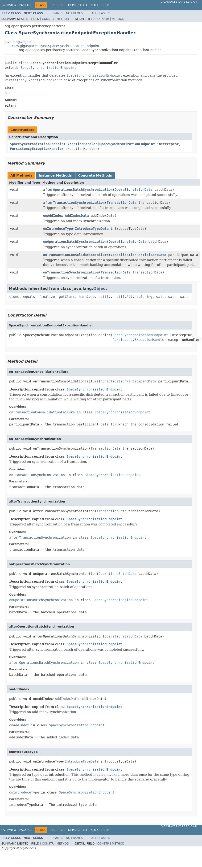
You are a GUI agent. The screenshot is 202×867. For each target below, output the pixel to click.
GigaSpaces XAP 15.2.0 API (179, 1)
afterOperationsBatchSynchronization (78, 189)
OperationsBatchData (133, 189)
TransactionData (121, 202)
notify (105, 297)
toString (144, 297)
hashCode (87, 297)
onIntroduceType (58, 228)
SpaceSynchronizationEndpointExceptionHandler (53, 144)
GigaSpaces (28, 848)
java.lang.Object (18, 42)
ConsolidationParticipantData (138, 255)
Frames (57, 13)
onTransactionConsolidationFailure (76, 255)
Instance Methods (55, 175)
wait (160, 297)
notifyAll (123, 297)
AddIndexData (77, 215)
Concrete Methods (95, 175)
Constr (48, 19)
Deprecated (77, 5)
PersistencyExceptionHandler (37, 149)
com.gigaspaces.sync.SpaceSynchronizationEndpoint (55, 46)
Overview (8, 5)
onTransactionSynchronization (71, 272)
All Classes (100, 13)
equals (29, 297)
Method (63, 19)
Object (100, 288)
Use (52, 5)
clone (14, 297)
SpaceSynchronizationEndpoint (48, 67)
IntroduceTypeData (92, 228)
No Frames (74, 13)
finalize (47, 297)
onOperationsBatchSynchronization (75, 241)
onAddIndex (53, 215)
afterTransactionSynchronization (74, 202)
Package (25, 5)
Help (105, 5)
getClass (67, 297)
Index (94, 5)
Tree (61, 5)
